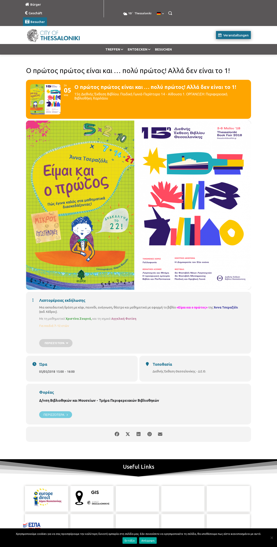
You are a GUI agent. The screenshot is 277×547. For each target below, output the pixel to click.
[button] (170, 13)
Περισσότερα (55, 414)
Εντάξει (130, 540)
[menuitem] (160, 13)
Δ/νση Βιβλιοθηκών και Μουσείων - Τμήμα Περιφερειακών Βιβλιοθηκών (99, 400)
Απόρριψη (148, 540)
